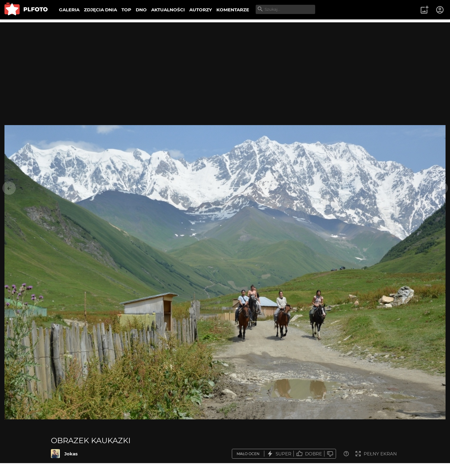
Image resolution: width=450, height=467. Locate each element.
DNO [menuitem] (141, 10)
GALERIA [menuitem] (69, 10)
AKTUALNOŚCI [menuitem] (168, 10)
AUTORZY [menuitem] (200, 10)
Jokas (71, 454)
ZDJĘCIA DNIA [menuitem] (100, 10)
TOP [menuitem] (126, 10)
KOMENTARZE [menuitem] (232, 10)
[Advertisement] (225, 64)
